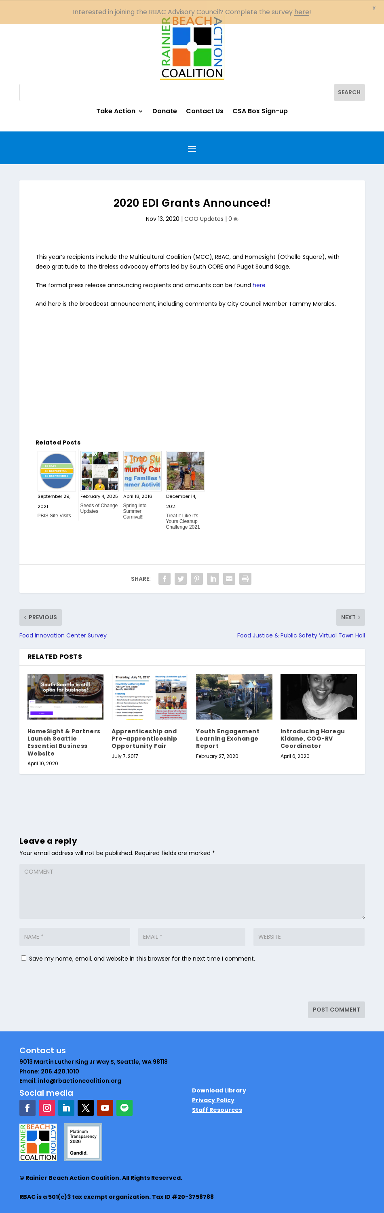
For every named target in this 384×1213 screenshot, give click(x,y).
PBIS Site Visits (54, 514)
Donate (164, 110)
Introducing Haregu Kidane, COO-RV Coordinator (313, 737)
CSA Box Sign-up (260, 110)
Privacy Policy (213, 1099)
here (259, 284)
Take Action (115, 110)
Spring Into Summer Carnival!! (135, 510)
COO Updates (204, 218)
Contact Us (205, 110)
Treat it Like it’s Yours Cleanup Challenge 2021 (183, 519)
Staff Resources (217, 1108)
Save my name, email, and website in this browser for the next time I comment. (142, 957)
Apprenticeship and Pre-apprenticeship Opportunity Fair (144, 737)
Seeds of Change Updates (99, 507)
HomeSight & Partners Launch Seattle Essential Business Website (64, 741)
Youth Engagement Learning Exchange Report (228, 737)
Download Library (219, 1089)
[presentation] (74, 982)
